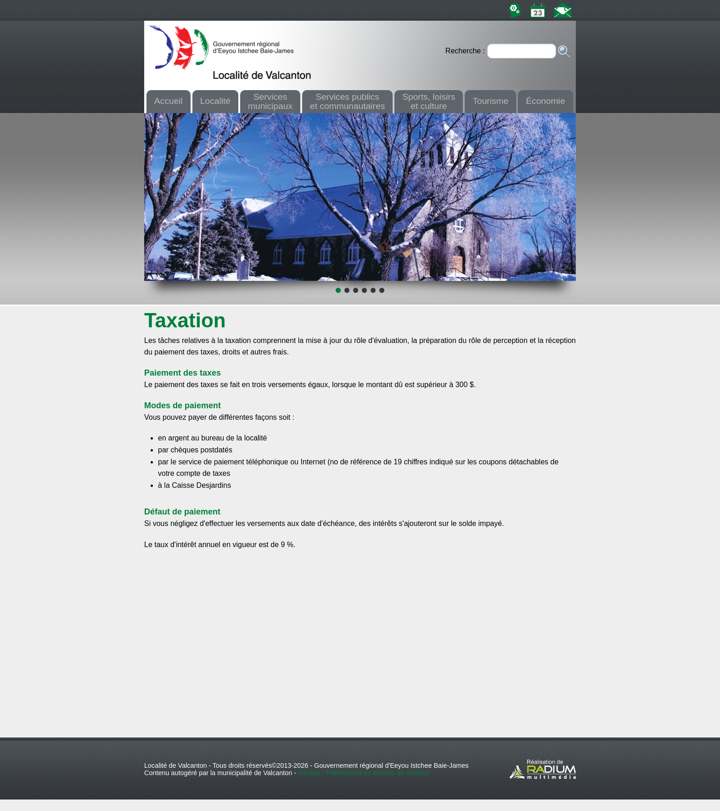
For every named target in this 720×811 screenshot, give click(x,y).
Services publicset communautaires (347, 101)
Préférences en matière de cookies (377, 773)
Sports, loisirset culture (428, 101)
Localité (215, 101)
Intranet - (312, 773)
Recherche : (466, 51)
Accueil (168, 101)
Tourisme (490, 101)
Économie (545, 101)
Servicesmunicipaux (270, 101)
